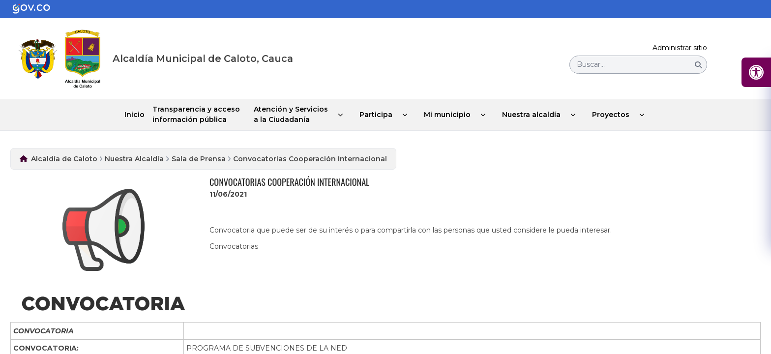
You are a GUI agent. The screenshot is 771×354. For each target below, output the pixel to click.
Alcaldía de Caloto (64, 158)
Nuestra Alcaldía (134, 158)
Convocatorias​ (233, 246)
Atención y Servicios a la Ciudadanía (291, 114)
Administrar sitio (679, 48)
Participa (375, 114)
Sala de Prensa (199, 158)
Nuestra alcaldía (531, 114)
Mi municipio (447, 114)
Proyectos (610, 114)
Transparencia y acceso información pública (196, 114)
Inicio (134, 114)
